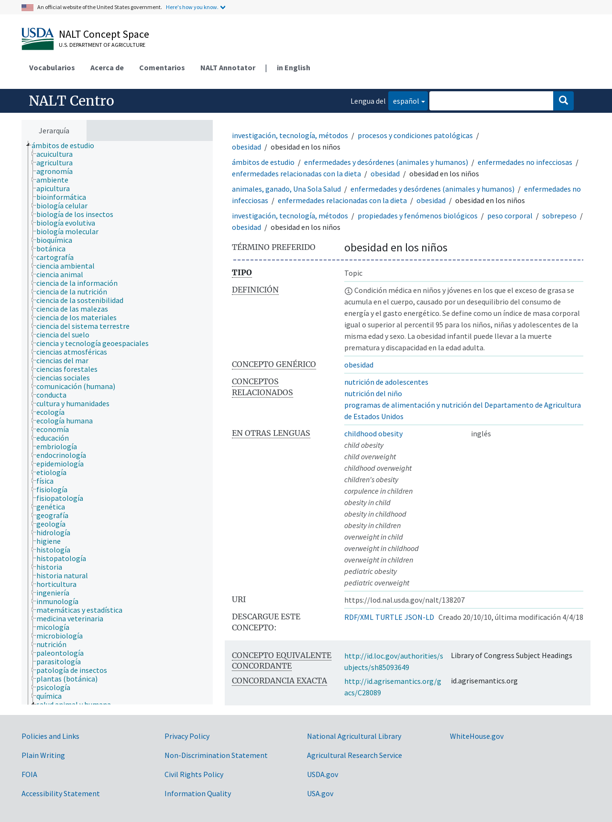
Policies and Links (50, 736)
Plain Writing (43, 755)
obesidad (246, 146)
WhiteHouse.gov (476, 736)
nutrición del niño (373, 393)
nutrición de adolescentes (386, 382)
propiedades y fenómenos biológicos (418, 215)
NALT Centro (71, 100)
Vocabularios (52, 67)
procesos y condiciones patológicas (415, 135)
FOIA (29, 774)
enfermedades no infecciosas (525, 162)
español (403, 100)
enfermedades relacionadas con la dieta (296, 173)
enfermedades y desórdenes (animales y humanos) (386, 162)
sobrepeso (559, 215)
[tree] (117, 422)
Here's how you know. (192, 7)
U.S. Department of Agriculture (102, 44)
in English (293, 67)
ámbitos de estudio (263, 162)
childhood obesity (373, 433)
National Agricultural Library (354, 736)
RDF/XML (358, 617)
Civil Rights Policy (193, 774)
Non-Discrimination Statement (216, 755)
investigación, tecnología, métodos (290, 135)
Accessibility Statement (61, 793)
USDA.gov (322, 774)
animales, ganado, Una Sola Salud (286, 189)
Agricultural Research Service (354, 755)
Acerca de (107, 67)
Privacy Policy (186, 736)
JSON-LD (419, 617)
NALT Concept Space (104, 34)
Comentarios (162, 67)
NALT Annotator (227, 67)
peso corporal (510, 215)
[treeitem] (67, 145)
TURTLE (389, 617)
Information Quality (197, 793)
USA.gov (320, 793)
